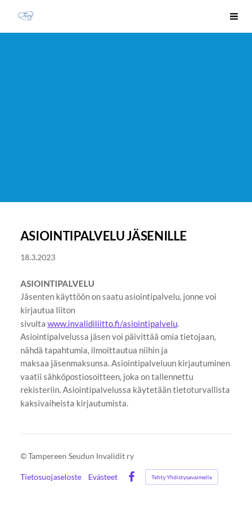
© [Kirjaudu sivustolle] (24, 456)
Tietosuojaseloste (50, 477)
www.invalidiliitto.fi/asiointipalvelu (112, 323)
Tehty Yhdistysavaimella (181, 477)
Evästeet (103, 477)
